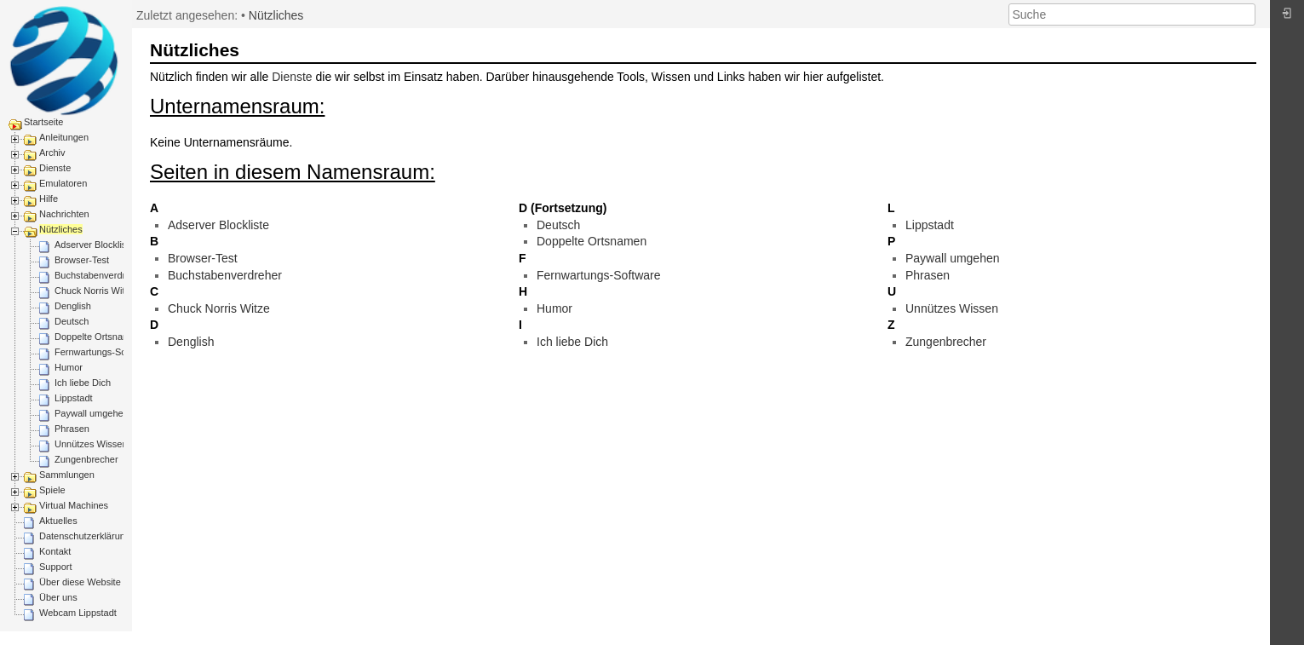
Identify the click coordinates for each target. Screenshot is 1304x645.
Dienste (55, 168)
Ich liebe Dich (83, 382)
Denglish (73, 306)
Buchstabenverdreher (99, 275)
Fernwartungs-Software (103, 352)
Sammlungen (67, 474)
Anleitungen (64, 137)
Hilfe (48, 198)
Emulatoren (63, 183)
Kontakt (55, 551)
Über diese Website (80, 582)
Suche (1246, 14)
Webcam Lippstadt (78, 613)
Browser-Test (82, 260)
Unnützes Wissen (91, 444)
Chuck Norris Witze (95, 290)
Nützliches (61, 229)
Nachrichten (64, 214)
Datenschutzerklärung (84, 536)
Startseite (43, 122)
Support (55, 566)
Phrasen (72, 428)
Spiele (52, 490)
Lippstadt (74, 398)
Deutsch (72, 321)
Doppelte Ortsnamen (98, 336)
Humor (69, 367)
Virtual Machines (73, 505)
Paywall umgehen (92, 413)
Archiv (52, 152)
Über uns (58, 597)
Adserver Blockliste (95, 244)
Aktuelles (58, 520)
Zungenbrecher (86, 459)
